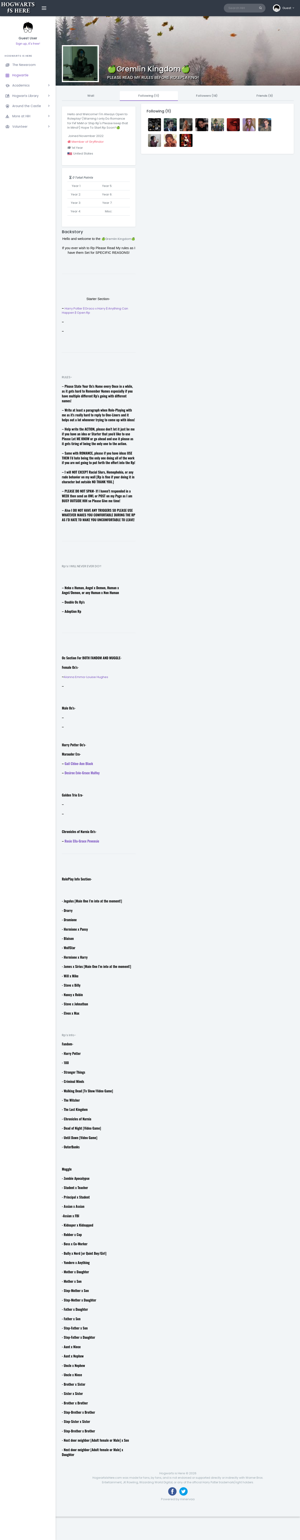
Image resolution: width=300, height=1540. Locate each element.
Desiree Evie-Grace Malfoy (82, 772)
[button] (284, 8)
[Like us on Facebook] (172, 1491)
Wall (90, 95)
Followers (207, 95)
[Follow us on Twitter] (183, 1491)
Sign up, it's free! (28, 43)
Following (148, 95)
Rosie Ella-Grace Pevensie (82, 841)
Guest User (28, 38)
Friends (264, 95)
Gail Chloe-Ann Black (79, 763)
